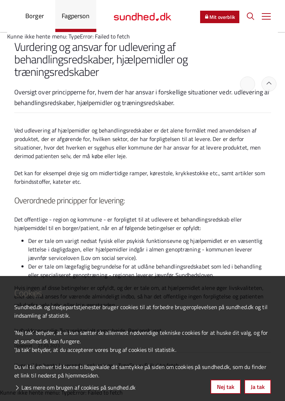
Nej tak (225, 386)
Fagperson (76, 16)
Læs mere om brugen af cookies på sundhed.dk (78, 387)
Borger (34, 16)
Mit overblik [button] (219, 17)
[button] (266, 16)
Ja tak (258, 386)
